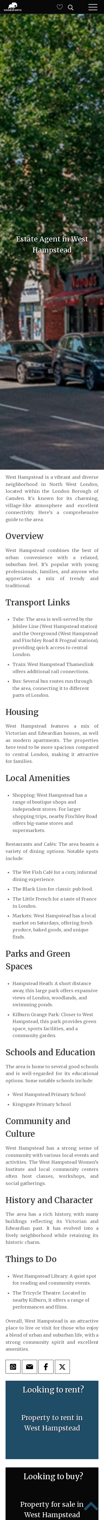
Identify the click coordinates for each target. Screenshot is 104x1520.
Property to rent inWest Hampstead (52, 1422)
